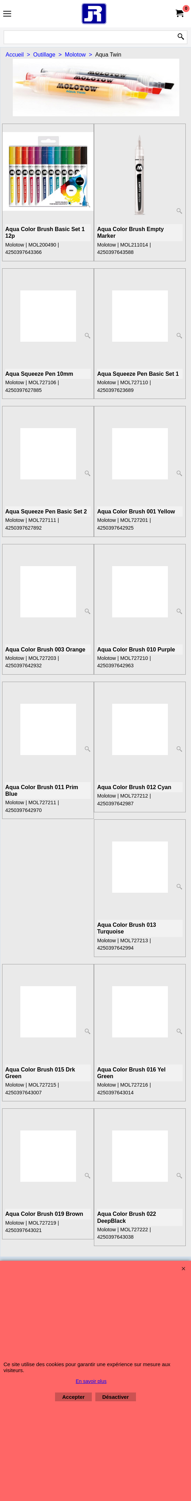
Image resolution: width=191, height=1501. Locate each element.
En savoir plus (91, 1381)
